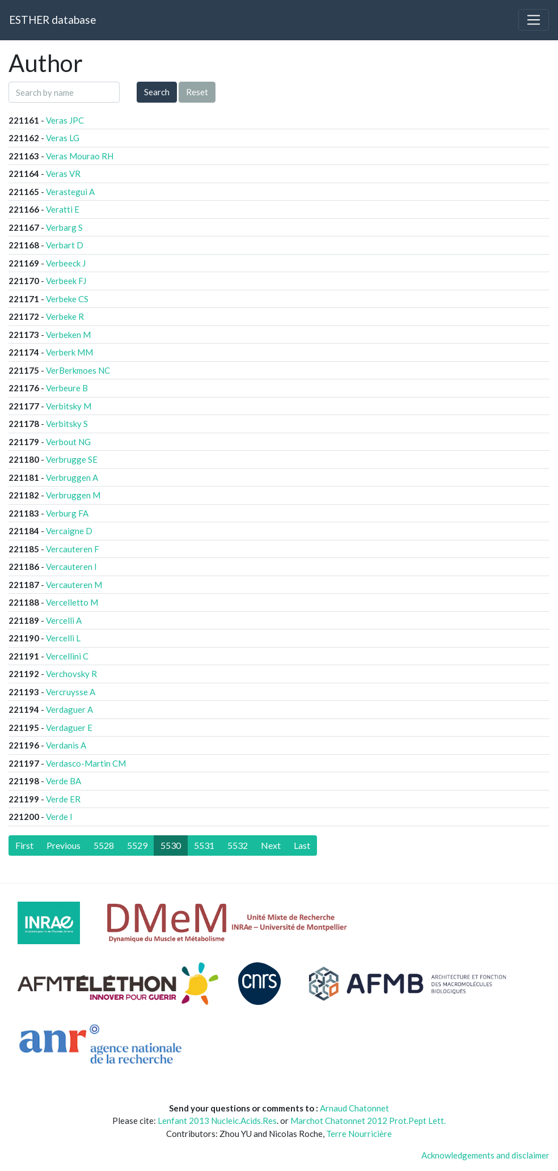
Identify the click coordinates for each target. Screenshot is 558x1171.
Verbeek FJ (66, 281)
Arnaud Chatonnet (354, 1108)
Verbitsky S (67, 423)
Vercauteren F (72, 549)
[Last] (302, 845)
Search (157, 92)
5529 (137, 845)
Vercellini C (67, 656)
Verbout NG (68, 442)
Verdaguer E (69, 727)
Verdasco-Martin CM (86, 763)
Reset (197, 92)
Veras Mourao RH (79, 156)
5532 (237, 845)
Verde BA (63, 781)
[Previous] (63, 845)
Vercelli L (63, 638)
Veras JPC (65, 120)
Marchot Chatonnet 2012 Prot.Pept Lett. (368, 1120)
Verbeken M (68, 334)
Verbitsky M (68, 406)
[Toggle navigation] (533, 20)
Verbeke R (65, 316)
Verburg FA (67, 513)
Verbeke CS (67, 299)
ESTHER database (52, 19)
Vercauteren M (74, 585)
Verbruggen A (72, 477)
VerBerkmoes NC (78, 370)
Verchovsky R (71, 674)
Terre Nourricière (359, 1133)
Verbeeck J (66, 263)
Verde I (59, 816)
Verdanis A (66, 745)
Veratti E (62, 209)
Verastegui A (70, 192)
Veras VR (63, 173)
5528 (104, 845)
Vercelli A (64, 620)
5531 (204, 845)
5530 (170, 845)
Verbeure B (67, 388)
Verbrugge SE (72, 459)
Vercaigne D (69, 531)
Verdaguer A (69, 709)
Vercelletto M (72, 602)
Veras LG (62, 138)
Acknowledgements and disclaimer (485, 1155)
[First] (24, 845)
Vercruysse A (70, 692)
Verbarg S (64, 227)
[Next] (271, 845)
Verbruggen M (73, 495)
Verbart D (64, 245)
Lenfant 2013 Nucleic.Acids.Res (217, 1120)
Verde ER (63, 799)
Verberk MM (69, 352)
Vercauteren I (71, 566)
